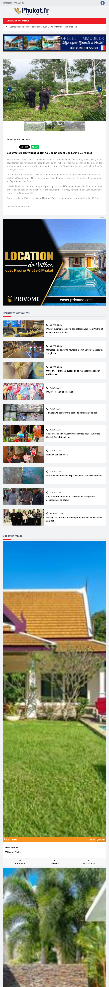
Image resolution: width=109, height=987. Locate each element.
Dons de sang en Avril (75, 452)
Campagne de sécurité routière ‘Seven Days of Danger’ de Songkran (43, 27)
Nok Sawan (12, 847)
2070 (26, 139)
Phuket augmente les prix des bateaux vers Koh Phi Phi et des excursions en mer (75, 329)
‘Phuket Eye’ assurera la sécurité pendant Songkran (75, 410)
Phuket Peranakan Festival (75, 390)
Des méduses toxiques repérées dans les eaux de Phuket (75, 473)
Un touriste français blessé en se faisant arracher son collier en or (75, 371)
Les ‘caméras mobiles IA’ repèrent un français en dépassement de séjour (75, 496)
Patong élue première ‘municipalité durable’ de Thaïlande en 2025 (75, 517)
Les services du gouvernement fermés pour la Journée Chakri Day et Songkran (75, 433)
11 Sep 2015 (13, 139)
